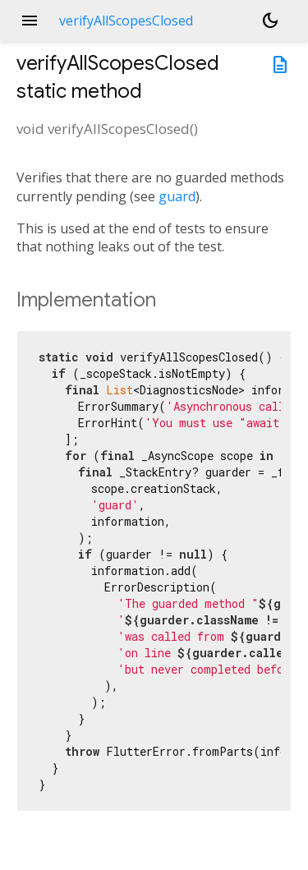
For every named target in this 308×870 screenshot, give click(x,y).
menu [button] (29, 20)
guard (177, 196)
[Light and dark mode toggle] (270, 20)
